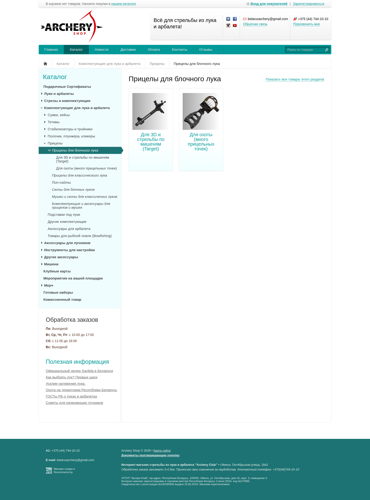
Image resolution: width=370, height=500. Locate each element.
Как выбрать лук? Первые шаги (71, 377)
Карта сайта (161, 450)
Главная (51, 49)
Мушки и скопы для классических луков (84, 197)
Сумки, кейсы (59, 115)
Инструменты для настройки (69, 250)
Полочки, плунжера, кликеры (71, 136)
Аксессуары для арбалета (69, 229)
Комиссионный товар (62, 299)
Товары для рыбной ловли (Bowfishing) (80, 236)
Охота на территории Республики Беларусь (81, 390)
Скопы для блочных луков (73, 189)
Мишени (51, 264)
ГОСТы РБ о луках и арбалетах (71, 396)
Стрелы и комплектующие (67, 101)
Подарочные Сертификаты (67, 87)
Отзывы (205, 49)
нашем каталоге (123, 4)
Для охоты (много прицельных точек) (201, 141)
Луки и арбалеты (59, 94)
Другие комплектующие (67, 222)
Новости (102, 49)
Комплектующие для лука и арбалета (77, 108)
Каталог (76, 49)
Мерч (48, 285)
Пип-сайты (61, 182)
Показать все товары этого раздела (295, 79)
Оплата (154, 49)
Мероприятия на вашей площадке (73, 278)
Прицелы (55, 143)
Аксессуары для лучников (67, 243)
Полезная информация (77, 361)
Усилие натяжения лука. (65, 383)
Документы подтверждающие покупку (150, 455)
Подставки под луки (64, 214)
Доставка (128, 49)
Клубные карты (57, 271)
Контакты (179, 49)
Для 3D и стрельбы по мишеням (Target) (150, 141)
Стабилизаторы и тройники (70, 129)
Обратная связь (255, 24)
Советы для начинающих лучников (74, 403)
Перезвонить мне (306, 24)
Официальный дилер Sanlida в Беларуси (79, 371)
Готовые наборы (58, 292)
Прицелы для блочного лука (75, 150)
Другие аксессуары (61, 257)
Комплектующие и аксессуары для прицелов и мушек (81, 205)
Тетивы (53, 122)
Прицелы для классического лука (79, 175)
